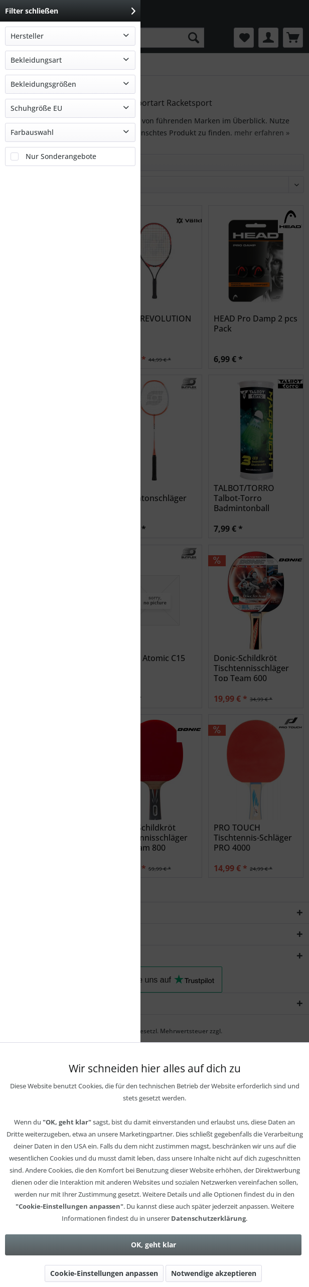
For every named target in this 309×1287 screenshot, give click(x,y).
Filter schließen (70, 11)
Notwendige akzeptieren (213, 1273)
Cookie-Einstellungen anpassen (104, 1273)
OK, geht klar (153, 1244)
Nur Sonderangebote (61, 156)
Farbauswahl (32, 132)
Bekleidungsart (36, 60)
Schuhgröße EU (36, 108)
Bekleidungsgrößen (43, 84)
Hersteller (27, 36)
